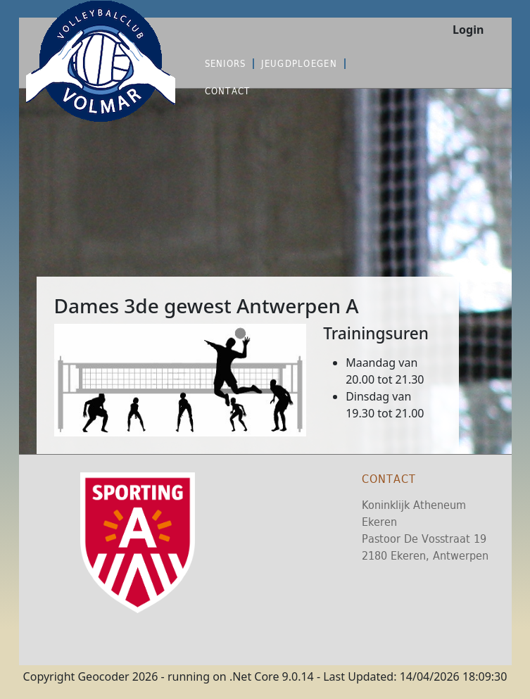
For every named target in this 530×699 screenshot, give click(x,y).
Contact (228, 91)
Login (468, 29)
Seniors (225, 63)
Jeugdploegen (298, 63)
